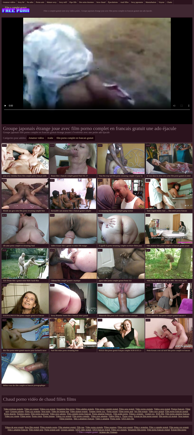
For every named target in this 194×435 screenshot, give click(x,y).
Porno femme (49, 416)
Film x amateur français (18, 430)
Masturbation (151, 2)
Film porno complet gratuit (106, 409)
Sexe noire (45, 411)
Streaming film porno (65, 409)
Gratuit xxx (150, 414)
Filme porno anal (126, 411)
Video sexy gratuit (156, 411)
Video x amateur (102, 419)
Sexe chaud (100, 2)
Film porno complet (81, 416)
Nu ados (30, 2)
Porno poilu (115, 419)
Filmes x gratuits (136, 414)
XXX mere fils (127, 419)
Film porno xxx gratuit (179, 427)
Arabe (50, 138)
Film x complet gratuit (16, 7)
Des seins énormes (86, 2)
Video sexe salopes (58, 414)
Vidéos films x (115, 416)
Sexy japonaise (137, 2)
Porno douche (10, 414)
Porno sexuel (112, 411)
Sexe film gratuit (32, 427)
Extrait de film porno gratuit (146, 416)
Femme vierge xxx (97, 411)
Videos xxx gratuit (47, 409)
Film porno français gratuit (176, 411)
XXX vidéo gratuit (83, 430)
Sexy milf (63, 2)
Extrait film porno (178, 430)
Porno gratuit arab (52, 430)
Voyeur (161, 2)
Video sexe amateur (99, 416)
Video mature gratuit (79, 411)
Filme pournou (66, 419)
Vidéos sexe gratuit (162, 409)
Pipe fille (73, 2)
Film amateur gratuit (67, 427)
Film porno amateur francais (177, 414)
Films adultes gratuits (85, 409)
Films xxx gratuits (32, 411)
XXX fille (160, 414)
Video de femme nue (60, 411)
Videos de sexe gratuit (14, 427)
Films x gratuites (141, 427)
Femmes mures (23, 414)
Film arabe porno (120, 414)
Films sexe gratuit (126, 409)
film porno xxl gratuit (168, 416)
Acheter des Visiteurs (108, 432)
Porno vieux (37, 416)
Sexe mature (183, 416)
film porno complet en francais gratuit (75, 138)
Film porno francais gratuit (158, 430)
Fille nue (80, 427)
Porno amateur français (102, 414)
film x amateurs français (84, 419)
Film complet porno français (79, 414)
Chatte (169, 2)
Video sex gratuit (31, 409)
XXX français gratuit (101, 430)
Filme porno (25, 416)
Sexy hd (21, 2)
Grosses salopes (17, 411)
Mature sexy (52, 2)
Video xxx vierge (12, 416)
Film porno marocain (40, 414)
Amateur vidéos (9, 2)
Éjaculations (113, 2)
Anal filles (124, 2)
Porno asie (40, 2)
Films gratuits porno (48, 427)
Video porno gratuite (144, 409)
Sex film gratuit (141, 411)
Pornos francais (177, 409)
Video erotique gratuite (13, 409)
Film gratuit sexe (36, 430)
